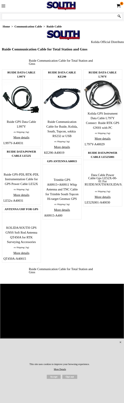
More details (21, 137)
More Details (60, 369)
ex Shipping (19, 132)
